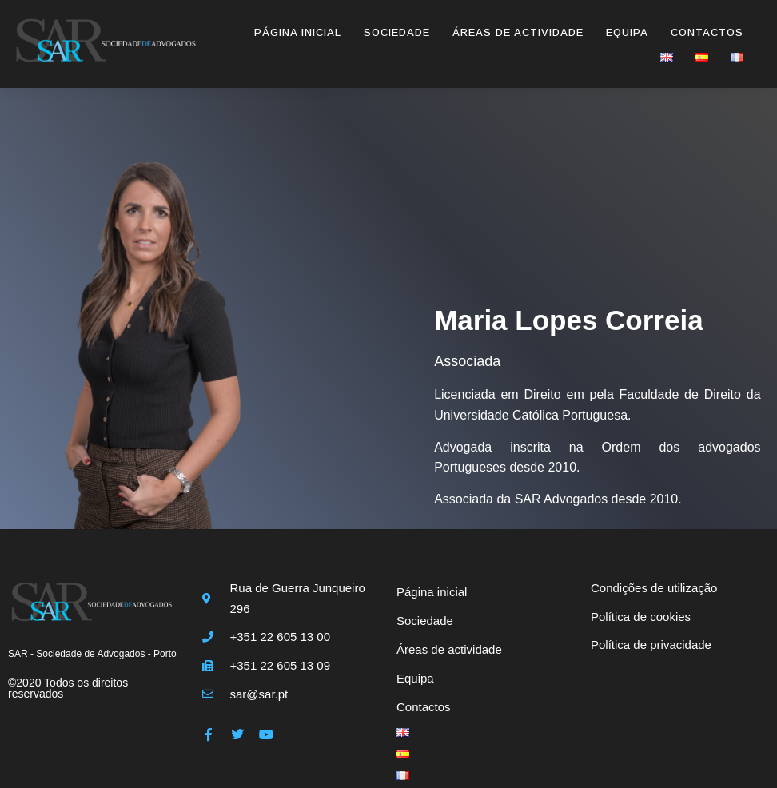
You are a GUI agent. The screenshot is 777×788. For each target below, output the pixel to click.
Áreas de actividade (518, 32)
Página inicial (297, 32)
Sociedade (397, 32)
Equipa (627, 32)
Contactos (707, 32)
